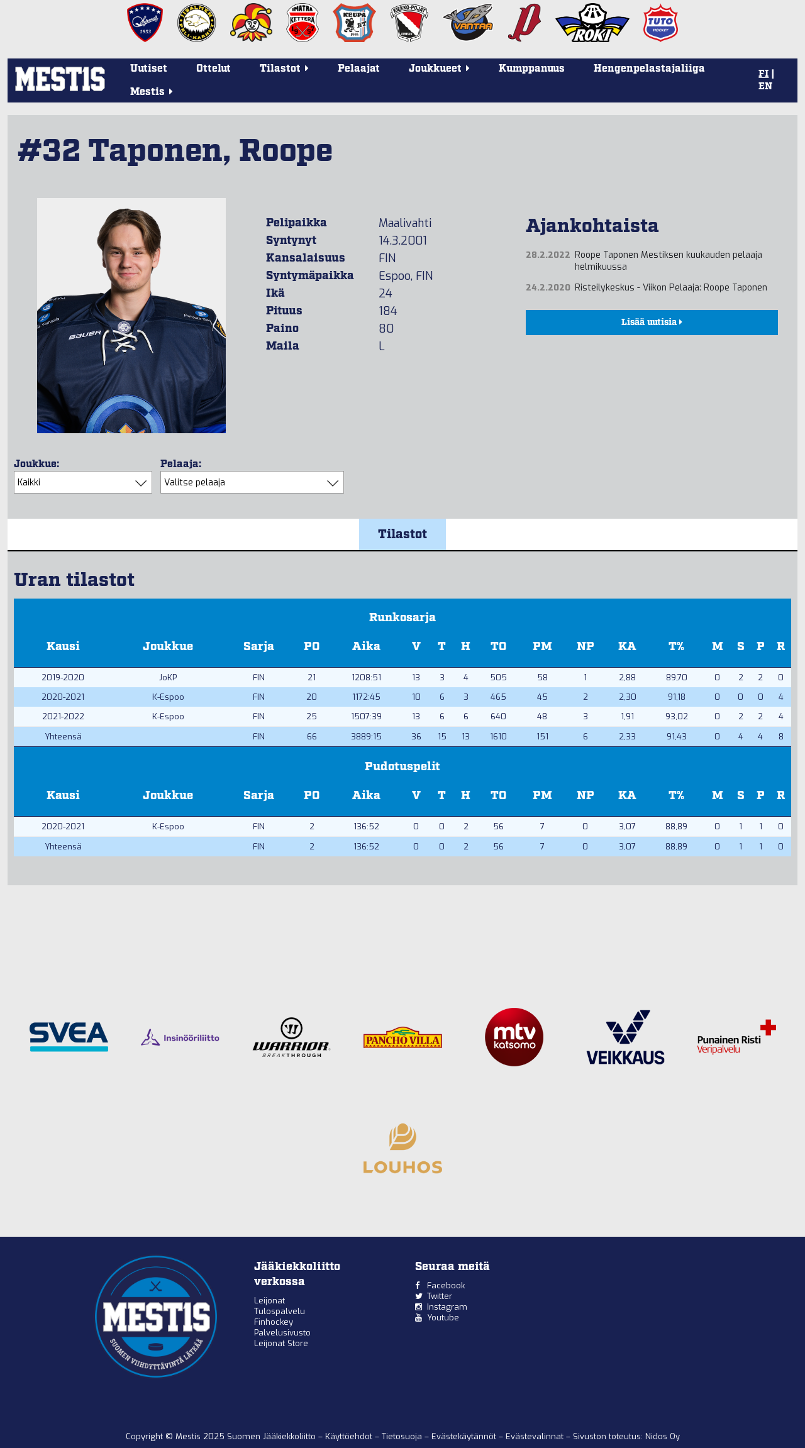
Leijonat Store (281, 1343)
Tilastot (402, 534)
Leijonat (269, 1300)
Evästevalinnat (535, 1436)
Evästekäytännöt (465, 1436)
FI (763, 74)
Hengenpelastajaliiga (649, 68)
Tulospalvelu (279, 1311)
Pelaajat (359, 68)
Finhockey (273, 1322)
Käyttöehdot (350, 1436)
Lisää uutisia (651, 322)
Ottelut (213, 68)
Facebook (446, 1285)
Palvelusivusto (282, 1332)
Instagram (447, 1307)
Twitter (439, 1296)
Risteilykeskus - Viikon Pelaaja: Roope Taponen (671, 288)
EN (765, 86)
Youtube (443, 1317)
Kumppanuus (532, 68)
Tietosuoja (403, 1436)
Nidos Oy (662, 1436)
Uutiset (148, 68)
